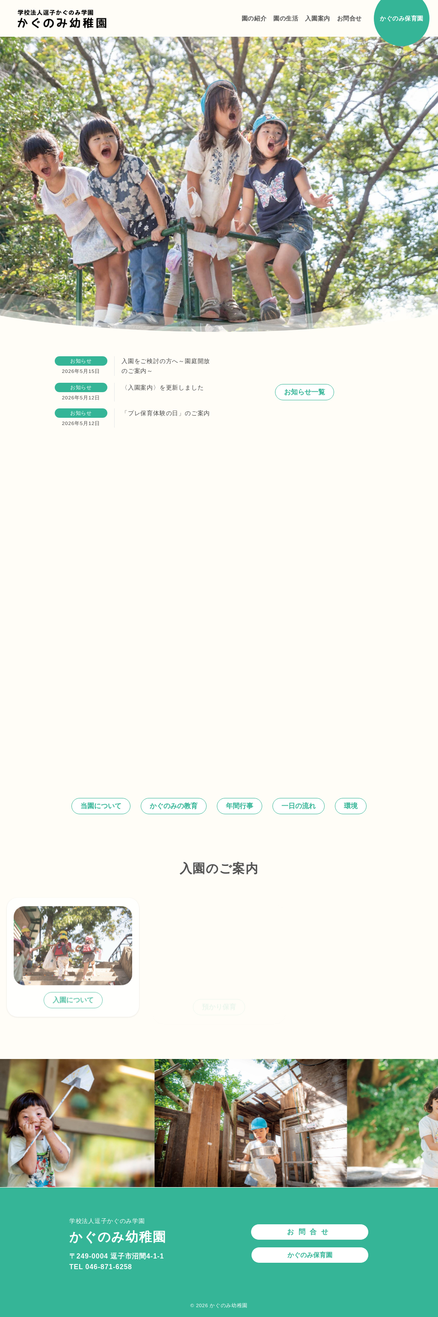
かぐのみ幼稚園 (228, 1305)
